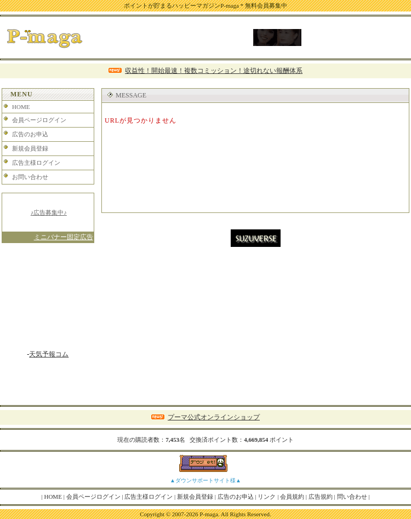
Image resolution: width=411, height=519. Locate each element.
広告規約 (321, 496)
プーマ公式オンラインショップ (214, 417)
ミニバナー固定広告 (63, 237)
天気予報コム (48, 354)
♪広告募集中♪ (49, 212)
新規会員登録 (30, 148)
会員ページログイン (39, 120)
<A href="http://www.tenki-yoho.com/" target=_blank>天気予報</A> (48, 300)
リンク (267, 496)
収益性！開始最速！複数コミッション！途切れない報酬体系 (213, 70)
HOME (21, 106)
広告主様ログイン (36, 162)
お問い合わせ (30, 177)
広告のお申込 (30, 134)
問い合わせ (352, 496)
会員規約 (292, 496)
